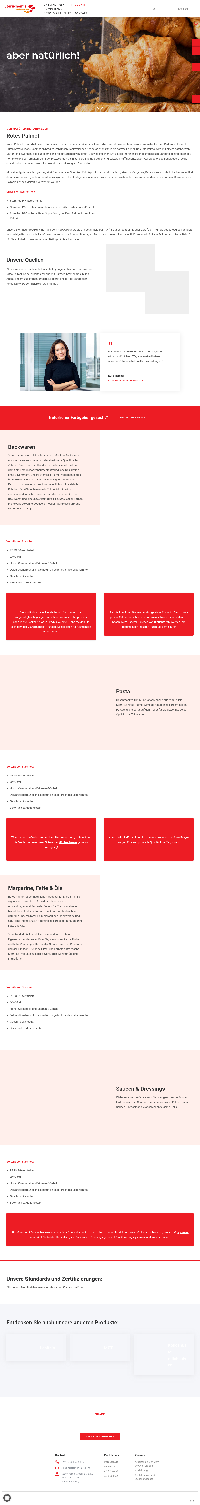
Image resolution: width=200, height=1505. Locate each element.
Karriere (181, 9)
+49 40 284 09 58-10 (72, 1462)
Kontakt (81, 13)
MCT (108, 1347)
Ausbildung (141, 1470)
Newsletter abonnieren (100, 1437)
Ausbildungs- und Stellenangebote (145, 1477)
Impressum (110, 1467)
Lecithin (47, 1347)
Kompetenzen (54, 9)
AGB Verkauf (111, 1476)
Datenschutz (111, 1462)
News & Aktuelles (58, 13)
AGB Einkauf (111, 1471)
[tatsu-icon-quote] (111, 343)
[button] (7, 1498)
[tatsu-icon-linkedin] (192, 1500)
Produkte (78, 5)
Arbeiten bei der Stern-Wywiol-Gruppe (147, 1464)
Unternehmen (54, 5)
